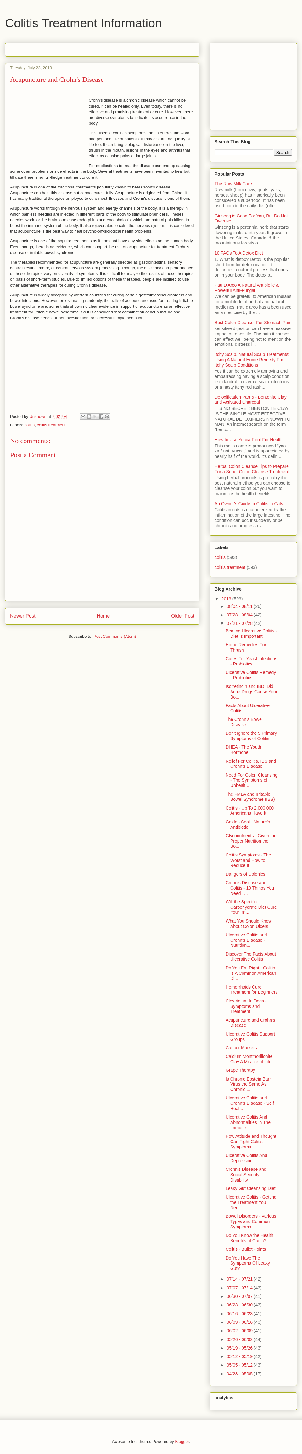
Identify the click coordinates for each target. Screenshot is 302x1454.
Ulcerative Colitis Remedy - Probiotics (251, 675)
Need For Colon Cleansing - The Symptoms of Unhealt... (251, 780)
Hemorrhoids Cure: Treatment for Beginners (251, 990)
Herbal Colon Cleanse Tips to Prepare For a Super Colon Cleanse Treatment (252, 469)
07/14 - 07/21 (240, 1279)
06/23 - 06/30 (240, 1304)
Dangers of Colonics (245, 874)
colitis (30, 425)
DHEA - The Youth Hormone (243, 749)
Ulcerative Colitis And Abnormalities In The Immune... (248, 1122)
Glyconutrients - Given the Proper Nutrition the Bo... (251, 841)
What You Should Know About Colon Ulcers (248, 923)
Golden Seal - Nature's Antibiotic (248, 824)
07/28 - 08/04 (240, 614)
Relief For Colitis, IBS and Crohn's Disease (251, 764)
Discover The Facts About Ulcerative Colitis (251, 957)
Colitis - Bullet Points (246, 1249)
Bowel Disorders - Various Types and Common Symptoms (251, 1221)
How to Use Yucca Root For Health (249, 439)
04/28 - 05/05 (240, 1373)
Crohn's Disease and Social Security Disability (246, 1174)
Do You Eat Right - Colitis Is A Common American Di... (251, 973)
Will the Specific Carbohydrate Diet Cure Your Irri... (251, 907)
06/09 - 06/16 (240, 1322)
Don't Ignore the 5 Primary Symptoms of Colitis (251, 736)
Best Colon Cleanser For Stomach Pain (253, 322)
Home (103, 616)
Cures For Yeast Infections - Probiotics (251, 661)
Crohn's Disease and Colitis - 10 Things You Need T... (250, 888)
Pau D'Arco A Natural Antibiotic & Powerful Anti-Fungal (247, 288)
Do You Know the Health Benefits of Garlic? (249, 1238)
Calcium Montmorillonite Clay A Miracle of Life (249, 1059)
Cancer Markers (241, 1047)
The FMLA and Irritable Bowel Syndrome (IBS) (250, 797)
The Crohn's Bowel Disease (244, 722)
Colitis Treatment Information (83, 23)
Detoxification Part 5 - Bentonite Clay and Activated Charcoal (251, 400)
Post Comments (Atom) (114, 636)
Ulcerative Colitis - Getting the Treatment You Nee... (251, 1202)
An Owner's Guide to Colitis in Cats (249, 503)
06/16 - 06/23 (240, 1313)
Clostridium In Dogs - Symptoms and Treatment (246, 1006)
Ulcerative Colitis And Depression (246, 1158)
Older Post (182, 616)
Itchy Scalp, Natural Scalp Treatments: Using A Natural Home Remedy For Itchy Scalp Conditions (252, 360)
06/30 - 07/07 (240, 1296)
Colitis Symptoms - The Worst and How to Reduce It (248, 860)
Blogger (182, 1441)
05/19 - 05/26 (240, 1347)
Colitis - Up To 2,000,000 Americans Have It (250, 811)
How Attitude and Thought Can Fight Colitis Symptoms (251, 1141)
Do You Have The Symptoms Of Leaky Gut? (248, 1263)
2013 (226, 598)
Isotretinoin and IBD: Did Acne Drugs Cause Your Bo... (251, 691)
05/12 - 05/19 (240, 1356)
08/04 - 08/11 (240, 606)
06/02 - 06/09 (240, 1330)
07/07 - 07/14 (240, 1287)
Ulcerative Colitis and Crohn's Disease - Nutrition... (246, 940)
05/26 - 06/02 (240, 1339)
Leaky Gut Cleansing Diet (251, 1188)
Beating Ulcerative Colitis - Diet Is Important (251, 633)
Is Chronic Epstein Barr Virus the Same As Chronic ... (248, 1084)
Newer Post (23, 616)
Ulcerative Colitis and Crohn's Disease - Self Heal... (250, 1103)
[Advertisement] (83, 47)
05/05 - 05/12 (240, 1364)
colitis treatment (51, 425)
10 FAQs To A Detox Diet (239, 252)
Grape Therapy (240, 1070)
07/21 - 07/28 (240, 623)
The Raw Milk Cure (233, 183)
